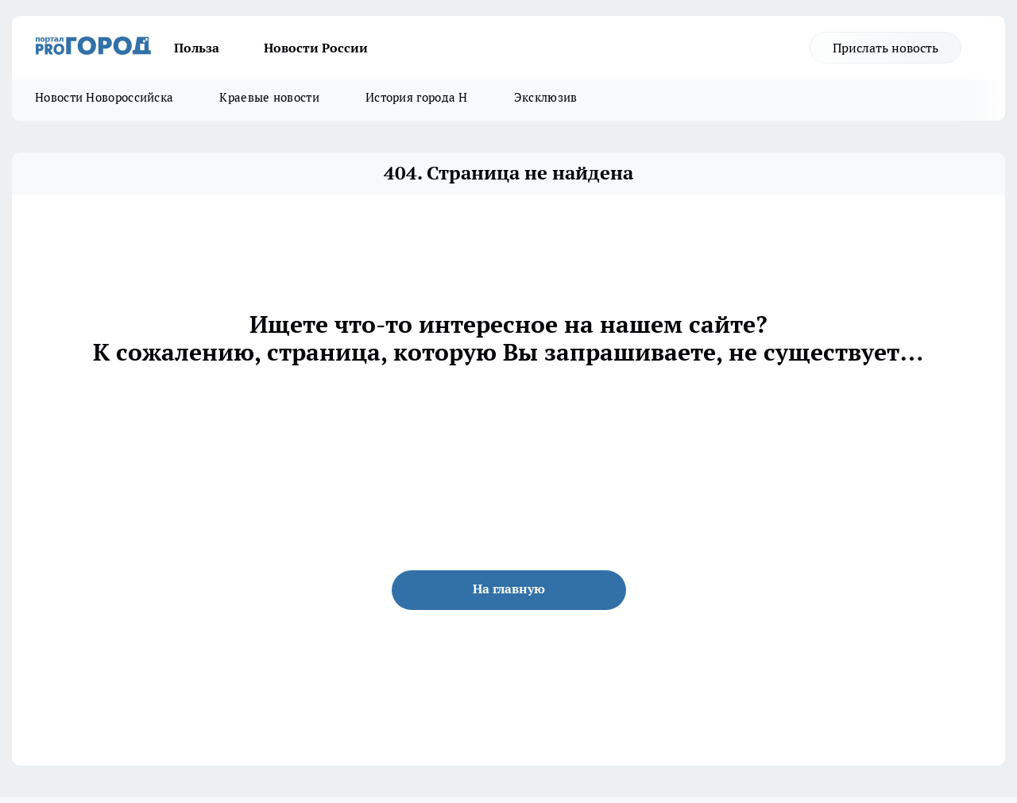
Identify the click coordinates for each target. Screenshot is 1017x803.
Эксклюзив (546, 97)
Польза (196, 48)
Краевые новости (269, 97)
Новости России (316, 48)
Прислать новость (885, 48)
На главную (509, 588)
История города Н (416, 97)
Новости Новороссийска (104, 97)
